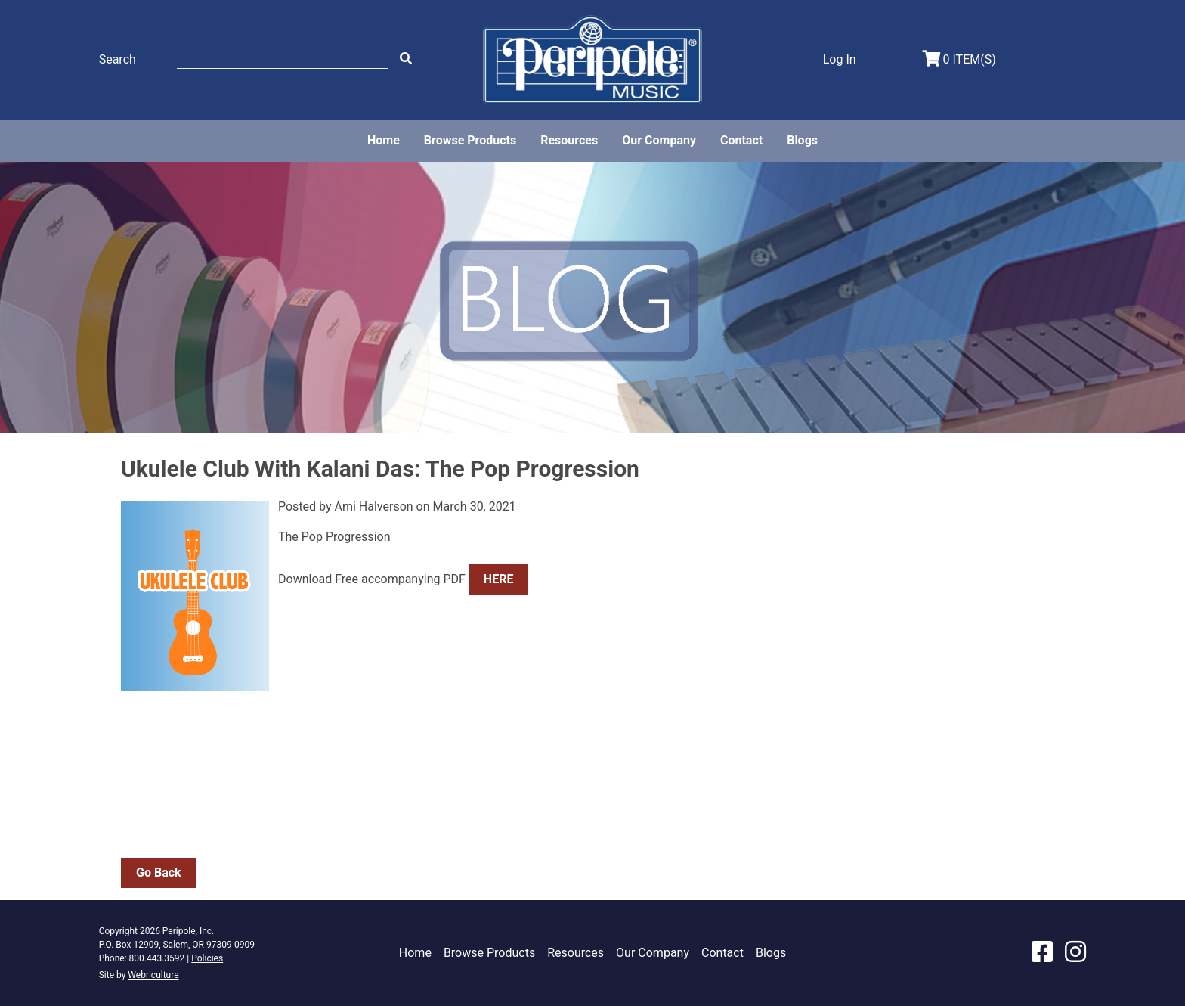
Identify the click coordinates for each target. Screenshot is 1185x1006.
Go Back (158, 872)
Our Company (659, 140)
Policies (207, 958)
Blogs (802, 140)
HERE (499, 579)
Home (383, 140)
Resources (569, 140)
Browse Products (470, 140)
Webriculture (153, 975)
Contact (741, 140)
